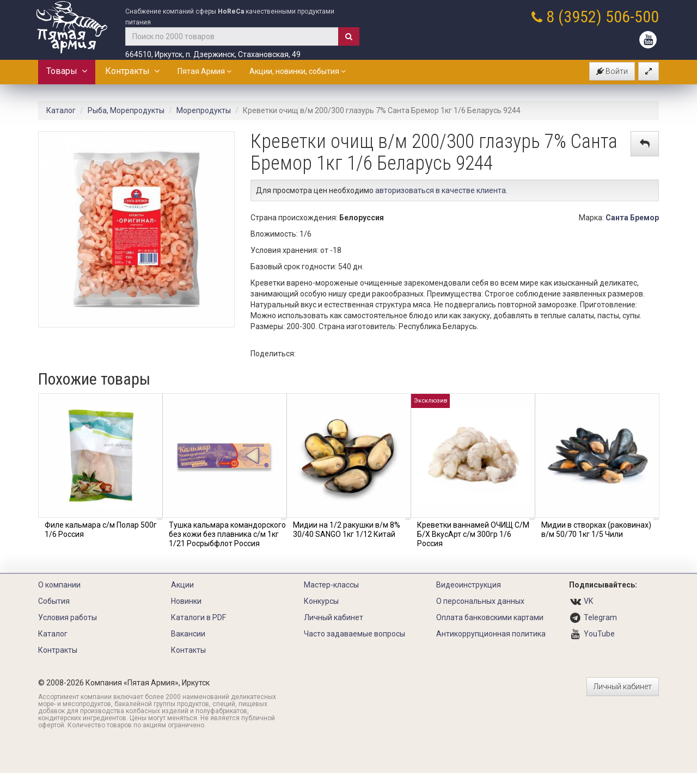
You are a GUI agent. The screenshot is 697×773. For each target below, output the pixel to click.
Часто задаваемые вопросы (354, 633)
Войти (612, 71)
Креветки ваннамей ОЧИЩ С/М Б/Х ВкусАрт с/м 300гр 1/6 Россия (473, 534)
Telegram (600, 617)
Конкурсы (321, 601)
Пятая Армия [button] (204, 71)
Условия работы (67, 617)
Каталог (61, 110)
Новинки (186, 601)
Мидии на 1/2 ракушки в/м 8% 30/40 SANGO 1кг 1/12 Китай (346, 530)
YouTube (599, 633)
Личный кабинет (333, 617)
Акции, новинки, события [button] (297, 71)
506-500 (632, 16)
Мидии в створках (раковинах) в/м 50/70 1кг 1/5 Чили (596, 530)
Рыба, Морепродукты (126, 110)
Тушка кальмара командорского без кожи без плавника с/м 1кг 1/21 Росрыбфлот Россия (227, 534)
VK (588, 601)
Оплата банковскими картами (489, 617)
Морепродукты (203, 110)
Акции (182, 584)
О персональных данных (480, 601)
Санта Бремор (632, 217)
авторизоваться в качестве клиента (440, 190)
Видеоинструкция (468, 584)
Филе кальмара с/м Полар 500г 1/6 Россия (101, 530)
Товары (66, 71)
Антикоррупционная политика (491, 633)
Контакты (188, 650)
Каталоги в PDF (198, 617)
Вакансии (188, 633)
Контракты (132, 71)
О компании (59, 584)
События (54, 601)
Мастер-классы (331, 584)
